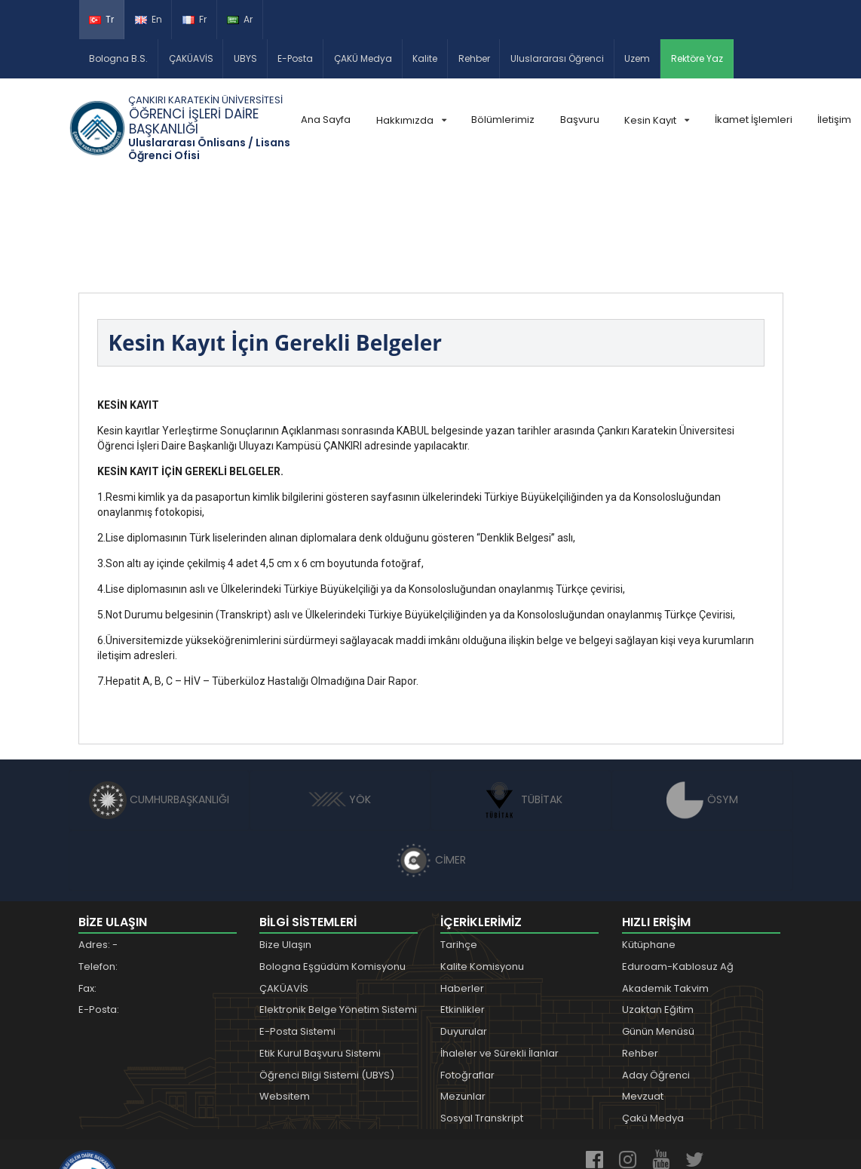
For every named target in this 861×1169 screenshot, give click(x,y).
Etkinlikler (462, 910)
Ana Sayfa (326, 119)
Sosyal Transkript (481, 1018)
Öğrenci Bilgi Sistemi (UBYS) (326, 975)
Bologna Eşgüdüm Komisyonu (332, 867)
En (148, 19)
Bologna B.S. (118, 58)
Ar (240, 19)
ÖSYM (702, 699)
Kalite (424, 58)
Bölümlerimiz (503, 119)
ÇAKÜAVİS (191, 58)
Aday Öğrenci (656, 975)
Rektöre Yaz (697, 58)
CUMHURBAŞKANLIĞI (159, 699)
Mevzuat (642, 997)
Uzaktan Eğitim (658, 910)
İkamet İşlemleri (753, 119)
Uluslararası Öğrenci (557, 58)
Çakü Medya (653, 1018)
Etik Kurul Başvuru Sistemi (320, 954)
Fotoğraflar (467, 975)
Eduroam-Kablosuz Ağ (678, 867)
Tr (101, 19)
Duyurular (463, 932)
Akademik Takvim (665, 889)
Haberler (462, 889)
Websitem (284, 997)
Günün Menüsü (658, 932)
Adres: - (98, 845)
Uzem (637, 58)
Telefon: (98, 867)
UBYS (245, 58)
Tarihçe (458, 845)
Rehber (474, 58)
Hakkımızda (411, 120)
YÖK (339, 699)
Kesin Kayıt (656, 120)
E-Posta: (98, 910)
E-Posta (295, 58)
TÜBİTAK (521, 699)
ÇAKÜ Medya (363, 58)
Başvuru (579, 119)
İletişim (834, 119)
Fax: (87, 889)
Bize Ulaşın (285, 845)
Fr (194, 19)
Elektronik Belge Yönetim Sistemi (338, 910)
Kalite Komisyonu (482, 867)
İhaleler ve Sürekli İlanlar (499, 954)
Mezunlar (463, 997)
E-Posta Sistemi (297, 932)
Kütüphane (649, 845)
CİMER (430, 760)
